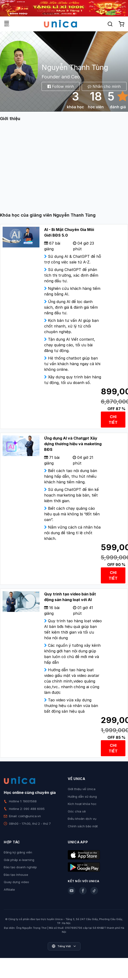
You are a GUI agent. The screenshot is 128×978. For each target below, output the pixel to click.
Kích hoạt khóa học (82, 804)
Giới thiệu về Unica (81, 789)
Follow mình (60, 86)
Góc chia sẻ (77, 811)
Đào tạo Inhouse (16, 875)
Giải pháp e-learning (19, 860)
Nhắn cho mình (104, 86)
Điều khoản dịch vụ (82, 818)
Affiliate (9, 889)
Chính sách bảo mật (83, 826)
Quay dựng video (16, 882)
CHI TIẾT (113, 419)
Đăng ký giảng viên (18, 852)
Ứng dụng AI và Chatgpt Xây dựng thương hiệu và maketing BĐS (73, 444)
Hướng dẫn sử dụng (82, 796)
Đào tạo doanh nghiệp (20, 867)
